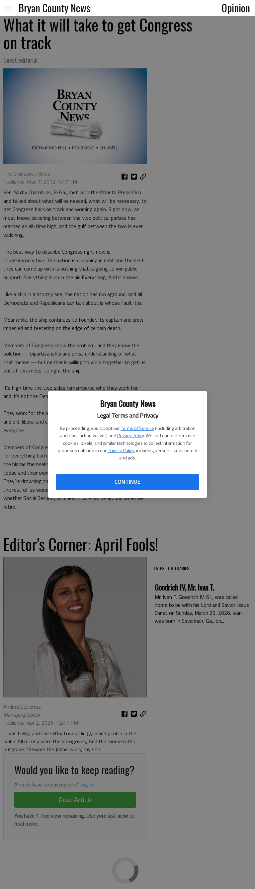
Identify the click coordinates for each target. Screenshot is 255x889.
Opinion (236, 7)
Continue (127, 482)
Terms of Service (137, 428)
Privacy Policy (130, 435)
